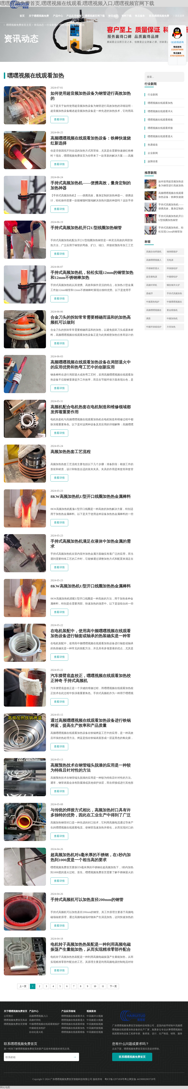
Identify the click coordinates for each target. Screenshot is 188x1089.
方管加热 (171, 327)
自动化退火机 (36, 1032)
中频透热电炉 (152, 301)
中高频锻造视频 (95, 1032)
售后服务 (140, 16)
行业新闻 (52, 25)
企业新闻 (153, 153)
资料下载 (126, 16)
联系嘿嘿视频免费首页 (159, 19)
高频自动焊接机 (153, 251)
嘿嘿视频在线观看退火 (160, 136)
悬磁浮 (149, 293)
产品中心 (58, 16)
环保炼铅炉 (172, 268)
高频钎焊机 (151, 285)
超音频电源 (151, 276)
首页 (22, 16)
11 (103, 986)
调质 (148, 318)
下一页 (113, 986)
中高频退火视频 (95, 1020)
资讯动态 (113, 16)
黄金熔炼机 (172, 310)
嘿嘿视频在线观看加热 (71, 25)
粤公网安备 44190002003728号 (140, 1079)
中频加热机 (172, 318)
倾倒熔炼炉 (172, 251)
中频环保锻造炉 (153, 327)
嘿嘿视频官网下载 (95, 16)
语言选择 (178, 16)
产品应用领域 (73, 16)
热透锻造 (153, 144)
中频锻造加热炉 (37, 1028)
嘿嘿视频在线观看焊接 (160, 128)
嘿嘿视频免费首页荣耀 (15, 1024)
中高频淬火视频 (95, 1016)
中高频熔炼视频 (95, 1024)
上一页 (22, 986)
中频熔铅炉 (172, 276)
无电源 (170, 260)
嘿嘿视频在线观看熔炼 (160, 119)
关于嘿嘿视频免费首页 (39, 19)
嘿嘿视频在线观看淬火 (160, 111)
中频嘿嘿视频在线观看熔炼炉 (44, 1024)
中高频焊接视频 (95, 1028)
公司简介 (8, 1016)
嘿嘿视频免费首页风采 (15, 1020)
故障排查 (153, 161)
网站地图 (5, 1087)
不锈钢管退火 (152, 268)
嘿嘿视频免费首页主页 (18, 25)
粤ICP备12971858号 (115, 1079)
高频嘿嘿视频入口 (38, 1016)
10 (95, 986)
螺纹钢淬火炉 (173, 285)
